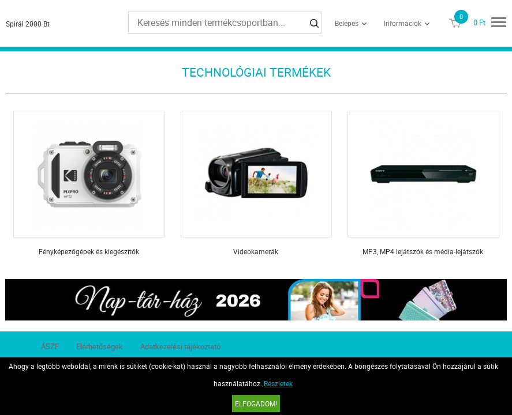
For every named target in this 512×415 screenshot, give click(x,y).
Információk (402, 23)
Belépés (346, 23)
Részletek (278, 383)
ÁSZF (50, 346)
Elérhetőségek (99, 346)
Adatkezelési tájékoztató (180, 346)
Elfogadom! (256, 403)
